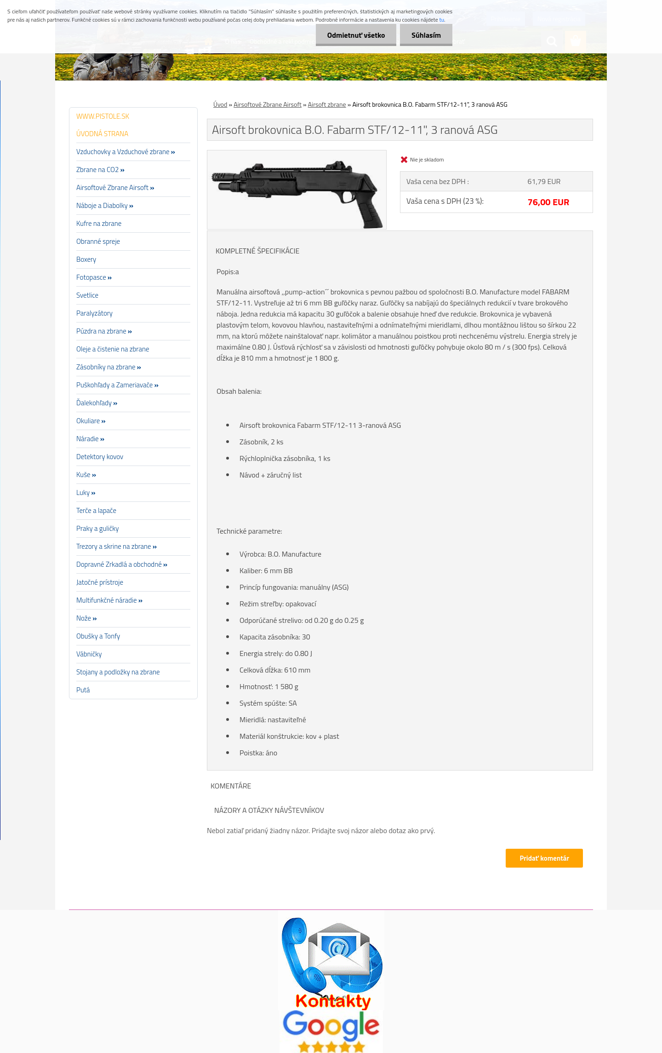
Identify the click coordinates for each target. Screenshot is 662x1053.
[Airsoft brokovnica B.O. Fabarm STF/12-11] (296, 154)
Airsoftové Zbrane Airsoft (268, 104)
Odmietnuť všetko (356, 34)
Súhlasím (426, 34)
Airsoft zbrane (327, 104)
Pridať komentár (544, 858)
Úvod (220, 104)
